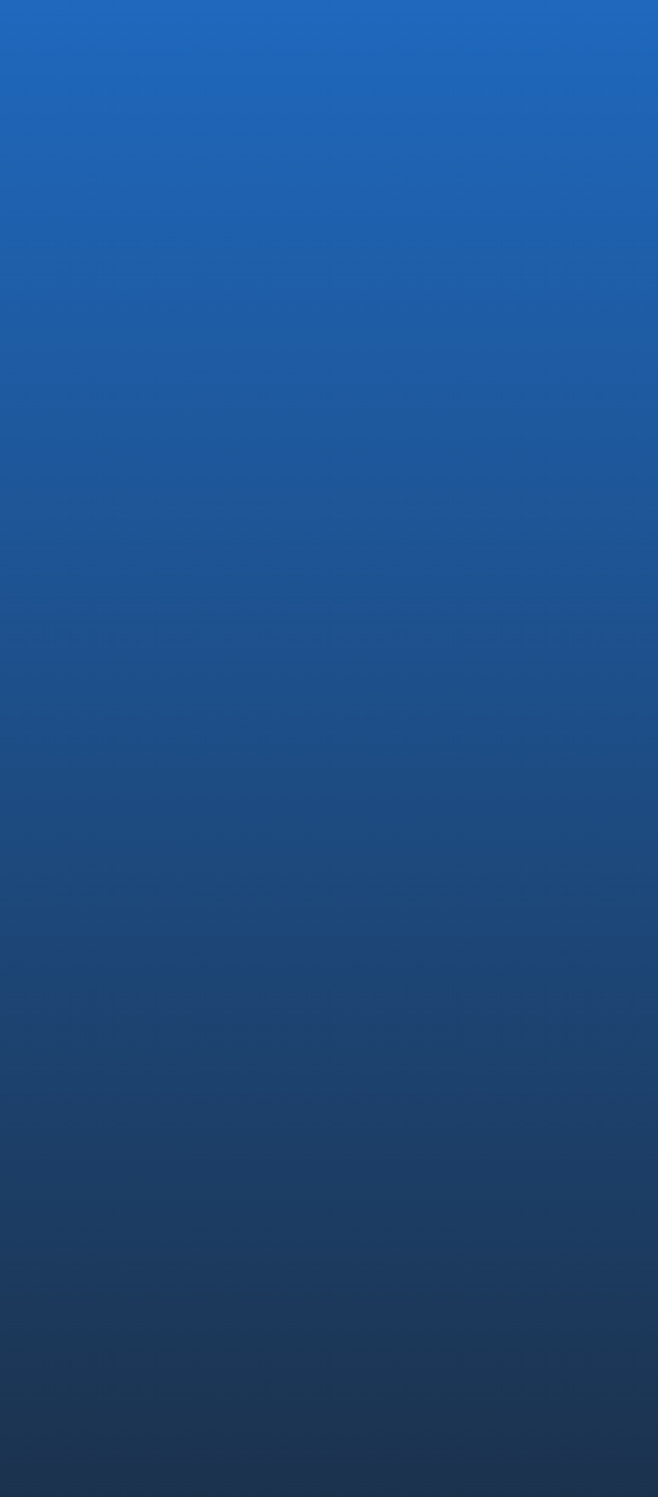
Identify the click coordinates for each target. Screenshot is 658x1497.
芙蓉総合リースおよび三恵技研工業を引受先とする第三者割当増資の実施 (331, 658)
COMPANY (363, 1157)
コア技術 (512, 1174)
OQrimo (358, 1313)
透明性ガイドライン (481, 1422)
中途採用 (512, 1284)
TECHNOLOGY (526, 1157)
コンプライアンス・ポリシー (384, 1422)
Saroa (354, 1328)
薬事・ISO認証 (522, 1203)
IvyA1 (353, 1299)
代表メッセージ (370, 1174)
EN (617, 18)
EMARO (358, 1284)
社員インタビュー (527, 1313)
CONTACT (516, 1368)
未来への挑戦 (520, 1218)
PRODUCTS (366, 1267)
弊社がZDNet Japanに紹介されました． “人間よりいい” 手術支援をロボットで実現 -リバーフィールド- (134, 664)
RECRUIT (513, 1267)
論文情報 (512, 1232)
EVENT (95, 398)
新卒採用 (512, 1299)
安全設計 (512, 1188)
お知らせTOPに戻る (89, 718)
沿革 (352, 1188)
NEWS (506, 1340)
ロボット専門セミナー (284, 518)
